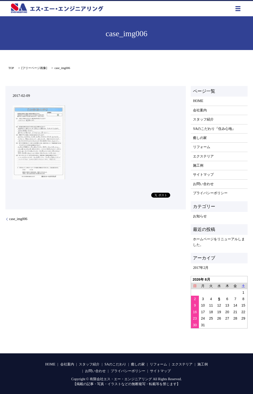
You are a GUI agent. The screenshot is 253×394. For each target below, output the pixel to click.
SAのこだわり (115, 364)
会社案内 (200, 110)
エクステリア (203, 156)
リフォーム (201, 147)
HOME (198, 101)
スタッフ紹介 (203, 119)
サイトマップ (203, 174)
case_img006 (18, 219)
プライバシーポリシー (210, 193)
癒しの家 (200, 138)
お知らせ (200, 216)
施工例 (198, 165)
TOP (11, 68)
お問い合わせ (203, 184)
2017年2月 (201, 268)
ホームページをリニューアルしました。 (219, 241)
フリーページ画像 (34, 68)
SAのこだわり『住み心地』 (214, 129)
